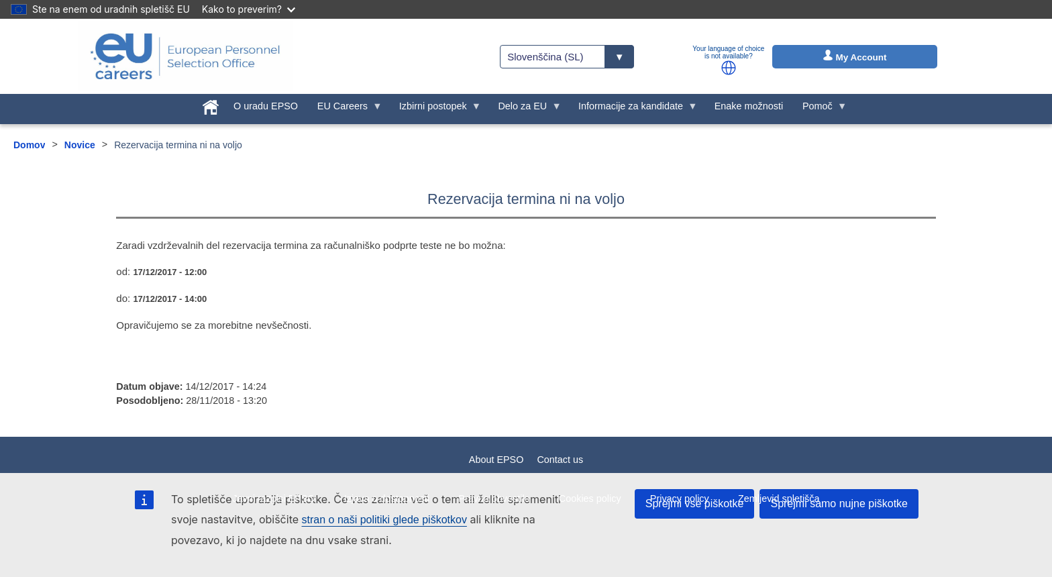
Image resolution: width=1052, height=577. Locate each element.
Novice (79, 145)
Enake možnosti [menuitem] (749, 106)
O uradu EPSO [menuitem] (265, 106)
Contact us (560, 459)
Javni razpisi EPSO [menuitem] (273, 498)
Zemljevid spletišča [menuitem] (779, 498)
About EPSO (496, 459)
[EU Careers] (185, 56)
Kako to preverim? (248, 9)
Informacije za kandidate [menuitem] (633, 109)
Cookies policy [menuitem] (590, 498)
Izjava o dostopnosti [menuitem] (386, 498)
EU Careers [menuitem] (344, 109)
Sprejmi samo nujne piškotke (839, 503)
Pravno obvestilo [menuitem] (493, 498)
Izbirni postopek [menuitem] (435, 109)
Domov (29, 145)
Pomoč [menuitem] (820, 109)
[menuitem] (211, 104)
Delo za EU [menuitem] (525, 109)
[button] (729, 68)
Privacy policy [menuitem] (679, 498)
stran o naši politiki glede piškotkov (384, 519)
